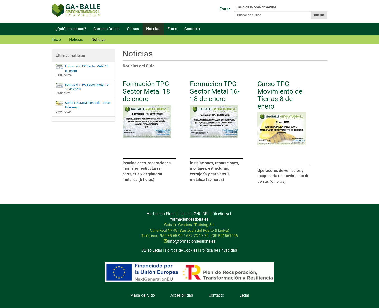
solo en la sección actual (257, 7)
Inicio (56, 39)
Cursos (133, 29)
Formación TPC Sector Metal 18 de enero (146, 91)
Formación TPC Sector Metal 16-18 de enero (215, 91)
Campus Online (106, 29)
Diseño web (222, 213)
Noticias (153, 29)
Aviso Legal (152, 250)
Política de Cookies (181, 250)
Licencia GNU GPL (194, 213)
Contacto (192, 29)
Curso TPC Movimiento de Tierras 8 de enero (279, 95)
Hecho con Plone (161, 213)
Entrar (224, 9)
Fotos (172, 29)
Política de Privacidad (218, 250)
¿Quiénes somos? (70, 29)
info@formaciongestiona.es (191, 241)
